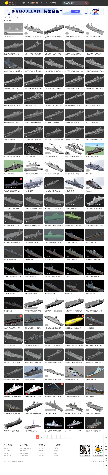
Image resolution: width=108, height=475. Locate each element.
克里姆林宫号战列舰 (71, 242)
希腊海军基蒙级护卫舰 (31, 431)
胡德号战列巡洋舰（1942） (32, 345)
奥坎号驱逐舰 (69, 276)
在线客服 (55, 448)
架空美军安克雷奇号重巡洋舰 (73, 362)
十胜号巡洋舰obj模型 (10, 259)
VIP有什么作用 (24, 455)
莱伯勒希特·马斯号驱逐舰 (93, 259)
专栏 (37, 3)
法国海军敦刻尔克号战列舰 (73, 54)
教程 (42, 3)
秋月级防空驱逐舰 (9, 174)
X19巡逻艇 (89, 174)
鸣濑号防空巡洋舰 (91, 242)
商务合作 (41, 448)
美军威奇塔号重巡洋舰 (31, 276)
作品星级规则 (8, 455)
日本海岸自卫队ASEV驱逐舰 (32, 328)
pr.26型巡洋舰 (49, 259)
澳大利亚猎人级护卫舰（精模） (33, 396)
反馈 (106, 460)
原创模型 (31, 3)
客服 (106, 437)
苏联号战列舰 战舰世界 (92, 276)
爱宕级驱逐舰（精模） (92, 156)
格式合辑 (53, 3)
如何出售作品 (8, 453)
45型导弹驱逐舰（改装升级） (94, 208)
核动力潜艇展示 (29, 191)
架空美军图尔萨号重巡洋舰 (11, 379)
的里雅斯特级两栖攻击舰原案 (12, 208)
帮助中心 (55, 453)
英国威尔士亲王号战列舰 (72, 396)
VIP (106, 455)
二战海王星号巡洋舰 (71, 259)
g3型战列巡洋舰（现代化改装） (54, 37)
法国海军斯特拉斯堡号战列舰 (53, 54)
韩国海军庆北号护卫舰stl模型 (53, 328)
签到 (106, 443)
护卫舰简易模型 (69, 191)
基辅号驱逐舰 (8, 311)
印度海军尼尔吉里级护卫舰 (11, 225)
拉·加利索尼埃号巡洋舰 (31, 294)
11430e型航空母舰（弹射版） (12, 242)
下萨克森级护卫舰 (30, 156)
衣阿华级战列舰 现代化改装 (12, 122)
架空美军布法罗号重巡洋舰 (93, 362)
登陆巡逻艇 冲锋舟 (30, 379)
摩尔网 (5, 17)
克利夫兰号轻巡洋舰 (91, 379)
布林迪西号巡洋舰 (91, 294)
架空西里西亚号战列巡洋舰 (11, 431)
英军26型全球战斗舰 (51, 413)
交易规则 (41, 455)
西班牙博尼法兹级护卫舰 (31, 174)
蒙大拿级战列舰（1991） (72, 174)
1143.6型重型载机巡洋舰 (32, 242)
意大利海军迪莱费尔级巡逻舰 (73, 156)
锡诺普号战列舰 (29, 259)
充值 (106, 449)
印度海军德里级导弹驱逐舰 (93, 431)
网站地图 (55, 450)
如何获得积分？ (8, 448)
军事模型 (11, 17)
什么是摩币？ (8, 450)
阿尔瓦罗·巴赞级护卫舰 (51, 156)
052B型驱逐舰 (90, 328)
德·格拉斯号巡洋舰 (9, 294)
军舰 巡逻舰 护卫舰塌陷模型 (12, 191)
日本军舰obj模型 (90, 396)
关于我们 (55, 455)
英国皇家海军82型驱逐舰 (72, 208)
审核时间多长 (24, 450)
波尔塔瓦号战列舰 (50, 294)
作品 (46, 3)
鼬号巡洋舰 (68, 294)
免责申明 (41, 453)
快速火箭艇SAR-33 (91, 191)
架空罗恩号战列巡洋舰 (10, 345)
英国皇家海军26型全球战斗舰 (12, 396)
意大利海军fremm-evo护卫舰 (73, 431)
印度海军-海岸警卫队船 (71, 379)
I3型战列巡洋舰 (8, 37)
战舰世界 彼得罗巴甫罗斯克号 (53, 276)
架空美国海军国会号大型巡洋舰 (54, 139)
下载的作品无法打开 (25, 448)
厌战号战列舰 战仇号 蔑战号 (12, 413)
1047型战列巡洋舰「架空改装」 (33, 71)
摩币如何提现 (24, 453)
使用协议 (41, 450)
